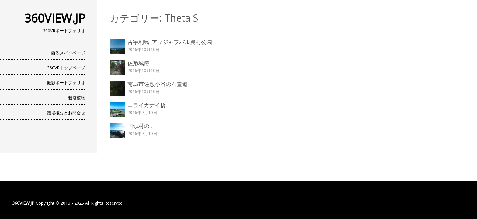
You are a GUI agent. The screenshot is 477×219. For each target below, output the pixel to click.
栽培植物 (76, 98)
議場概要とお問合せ (66, 113)
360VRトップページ (66, 68)
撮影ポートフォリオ (66, 82)
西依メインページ (68, 53)
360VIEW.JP (54, 18)
